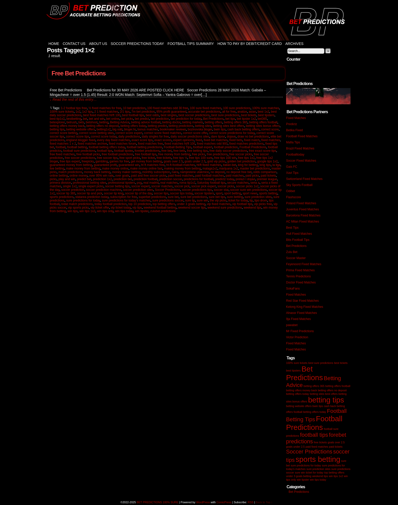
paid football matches (209, 175)
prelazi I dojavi (245, 179)
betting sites (203, 126)
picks (53, 179)
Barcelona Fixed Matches (303, 215)
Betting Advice (119, 122)
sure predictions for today (83, 200)
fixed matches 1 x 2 (63, 143)
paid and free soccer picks (148, 175)
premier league (267, 179)
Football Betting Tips (177, 147)
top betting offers (164, 204)
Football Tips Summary (191, 44)
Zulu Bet (291, 252)
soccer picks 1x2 (247, 186)
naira (175, 172)
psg (139, 182)
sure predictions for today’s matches (126, 200)
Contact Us (74, 44)
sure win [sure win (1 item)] (300, 472)
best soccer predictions (194, 115)
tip (251, 200)
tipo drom (260, 200)
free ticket (148, 158)
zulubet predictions (163, 211)
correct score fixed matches (162, 133)
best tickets (248, 115)
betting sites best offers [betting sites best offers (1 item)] (324, 393)
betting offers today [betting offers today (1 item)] (297, 393)
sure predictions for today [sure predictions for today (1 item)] (306, 465)
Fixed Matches (296, 118)
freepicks (87, 161)
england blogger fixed (80, 140)
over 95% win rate (101, 175)
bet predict (142, 119)
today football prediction (110, 204)
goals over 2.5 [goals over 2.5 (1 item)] (336, 442)
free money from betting (174, 154)
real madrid (151, 182)
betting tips (57, 129)
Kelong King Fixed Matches (304, 307)
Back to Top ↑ (264, 502)
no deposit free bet (239, 172)
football (60, 147)
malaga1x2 (210, 168)
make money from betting (83, 168)
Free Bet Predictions (79, 73)
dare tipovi (218, 136)
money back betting (97, 172)
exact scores (162, 140)
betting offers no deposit (102, 126)
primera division (60, 182)
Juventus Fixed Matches (302, 209)
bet (85, 119)
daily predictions (129, 136)
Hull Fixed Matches (299, 233)
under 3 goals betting (191, 204)
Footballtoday (295, 154)
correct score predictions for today (232, 133)
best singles (169, 115)
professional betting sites (89, 182)
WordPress (203, 502)
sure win (202, 200)
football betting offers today (107, 147)
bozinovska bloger (200, 129)
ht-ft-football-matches (180, 165)
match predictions (70, 172)
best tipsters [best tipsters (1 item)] (293, 370)
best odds (152, 115)
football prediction (226, 147)
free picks (198, 154)
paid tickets (268, 175)
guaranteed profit (105, 165)
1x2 (77, 111)
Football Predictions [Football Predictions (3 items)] (314, 422)
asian (252, 111)
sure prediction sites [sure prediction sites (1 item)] (318, 468)
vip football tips (242, 204)
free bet (166, 151)
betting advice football (145, 122)
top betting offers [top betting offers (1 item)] (334, 472)
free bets (179, 151)
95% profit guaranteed (171, 111)
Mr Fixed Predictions (300, 331)
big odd (117, 129)
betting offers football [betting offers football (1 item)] (337, 386)
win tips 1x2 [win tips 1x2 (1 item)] (336, 476)
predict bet (84, 179)
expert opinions (183, 140)
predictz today (224, 179)
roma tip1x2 (187, 182)
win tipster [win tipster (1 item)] (303, 479)
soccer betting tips (117, 186)
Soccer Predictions (167, 190)
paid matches (235, 175)
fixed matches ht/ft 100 (179, 143)
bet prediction (160, 119)
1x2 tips (87, 111)
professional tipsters (121, 182)
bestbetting (73, 119)
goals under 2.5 (195, 161)
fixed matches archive (92, 143)
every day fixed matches (113, 140)
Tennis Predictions (298, 276)
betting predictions (181, 126)
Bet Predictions (213, 119)
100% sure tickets (62, 111)
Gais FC (291, 167)
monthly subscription (156, 172)
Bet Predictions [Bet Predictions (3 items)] (304, 373)
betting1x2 (104, 129)
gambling (101, 161)
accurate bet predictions (204, 111)
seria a (254, 182)
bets (81, 122)
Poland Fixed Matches (301, 203)
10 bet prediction (134, 108)
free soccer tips (107, 158)
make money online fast (146, 168)
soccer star (221, 190)
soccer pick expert (203, 186)
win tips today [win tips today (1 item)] (318, 479)
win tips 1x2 (87, 211)
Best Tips (292, 227)
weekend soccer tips (192, 207)
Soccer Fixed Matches (301, 160)
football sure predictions (79, 151)
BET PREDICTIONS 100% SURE (199, 22)
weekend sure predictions (224, 207)
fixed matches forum (122, 143)
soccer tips (161, 193)
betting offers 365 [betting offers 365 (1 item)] (314, 386)
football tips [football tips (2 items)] (314, 435)
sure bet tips (217, 197)
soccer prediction (72, 190)
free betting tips (197, 151)
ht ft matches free (153, 165)
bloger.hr (130, 129)
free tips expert (70, 161)
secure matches (238, 182)
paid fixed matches (180, 175)
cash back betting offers (243, 129)
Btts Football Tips (297, 240)
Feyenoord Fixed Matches (303, 264)
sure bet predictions (193, 197)
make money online (115, 168)
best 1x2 (263, 111)
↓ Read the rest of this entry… (73, 99)
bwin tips (220, 129)
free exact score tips (262, 151)
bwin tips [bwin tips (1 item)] (317, 406)
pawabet (291, 325)
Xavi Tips (292, 173)
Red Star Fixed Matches (302, 300)
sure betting (235, 197)
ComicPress (224, 502)
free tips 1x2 (246, 158)
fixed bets (235, 140)
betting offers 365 (235, 122)
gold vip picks (216, 161)
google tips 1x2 (267, 161)
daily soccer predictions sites (190, 136)
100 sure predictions (237, 108)
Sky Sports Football (299, 185)
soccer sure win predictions (248, 190)
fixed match (251, 140)
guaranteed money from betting (71, 165)
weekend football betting (160, 207)
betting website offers (80, 129)
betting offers (213, 122)
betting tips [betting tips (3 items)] (326, 400)
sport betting (232, 193)
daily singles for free (155, 136)
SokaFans (293, 288)
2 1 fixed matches (106, 111)
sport (219, 193)
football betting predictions (144, 147)
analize (242, 111)
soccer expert (140, 186)
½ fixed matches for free (105, 108)
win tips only (105, 211)
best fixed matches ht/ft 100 (101, 115)
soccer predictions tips (197, 190)
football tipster (123, 151)
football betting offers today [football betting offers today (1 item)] (310, 411)
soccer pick (182, 186)
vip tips (137, 207)
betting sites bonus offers (263, 126)
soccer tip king (113, 193)
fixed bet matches (215, 140)
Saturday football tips (211, 182)
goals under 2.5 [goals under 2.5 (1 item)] (295, 446)
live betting (57, 168)
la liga (276, 165)
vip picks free (263, 204)
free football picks (88, 154)
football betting (77, 147)
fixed (198, 140)
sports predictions (62, 197)
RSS (251, 502)
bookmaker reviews (173, 129)
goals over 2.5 (173, 161)
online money (79, 175)
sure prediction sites (258, 197)
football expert (202, 147)
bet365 (262, 119)
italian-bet (229, 165)
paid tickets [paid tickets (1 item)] (335, 446)
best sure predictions (225, 115)
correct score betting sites (96, 133)
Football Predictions (252, 147)
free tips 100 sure (200, 158)
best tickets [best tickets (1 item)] (340, 362)
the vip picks (218, 200)
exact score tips (142, 140)
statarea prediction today (92, 197)
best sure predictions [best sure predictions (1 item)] (320, 362)
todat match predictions (77, 204)
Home (53, 44)
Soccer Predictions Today (137, 44)
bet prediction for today (186, 119)
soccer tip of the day (138, 193)
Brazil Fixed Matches (300, 148)
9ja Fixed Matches (298, 319)
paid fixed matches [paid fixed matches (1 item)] (317, 446)
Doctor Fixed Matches (301, 282)
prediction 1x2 (102, 179)
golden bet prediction (241, 161)
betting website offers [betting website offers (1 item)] (299, 406)
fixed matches (270, 140)
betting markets (192, 122)
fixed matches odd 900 (212, 143)
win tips (73, 211)
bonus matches (147, 129)
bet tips (230, 119)
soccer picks (226, 186)
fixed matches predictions (246, 143)
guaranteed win (129, 165)
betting (103, 122)
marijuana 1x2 (228, 168)
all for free (229, 111)
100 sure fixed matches (205, 108)
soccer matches (162, 186)
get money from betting (146, 161)
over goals (122, 175)
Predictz (291, 124)
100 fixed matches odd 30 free (167, 108)
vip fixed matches (219, 204)
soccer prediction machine (103, 190)
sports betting (268, 193)
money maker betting (126, 172)
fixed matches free (150, 143)
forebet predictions (147, 151)
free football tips (146, 154)
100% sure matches (265, 108)
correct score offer (195, 133)
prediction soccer (170, 179)
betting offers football (263, 122)
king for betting (248, 165)
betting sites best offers (228, 126)
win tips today (124, 211)
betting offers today (133, 126)
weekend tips (252, 207)
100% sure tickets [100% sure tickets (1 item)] (296, 362)
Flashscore (293, 197)
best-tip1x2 (57, 119)
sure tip (190, 200)
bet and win (96, 119)
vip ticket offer (100, 207)
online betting (59, 175)
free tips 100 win (225, 158)
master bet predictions (255, 168)
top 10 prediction (139, 204)
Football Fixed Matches (302, 136)
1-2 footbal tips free (74, 108)
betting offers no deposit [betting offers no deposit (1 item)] (332, 390)
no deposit (218, 172)
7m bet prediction (143, 111)
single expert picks (91, 186)
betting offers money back (67, 126)
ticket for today (238, 200)
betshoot (91, 122)
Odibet (290, 191)
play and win (66, 179)
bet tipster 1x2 (246, 119)
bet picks (127, 119)
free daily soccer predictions (228, 151)
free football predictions (117, 154)
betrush (72, 122)
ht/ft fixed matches (208, 165)
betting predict (157, 126)
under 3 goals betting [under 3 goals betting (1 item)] (298, 476)
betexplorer (57, 122)
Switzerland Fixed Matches (304, 179)
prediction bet (123, 179)
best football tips (133, 115)
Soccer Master (296, 258)
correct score (270, 129)
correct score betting (63, 133)
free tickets (164, 158)
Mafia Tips (293, 142)
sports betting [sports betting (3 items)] (317, 459)
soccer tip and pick (89, 193)
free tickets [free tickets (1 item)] (320, 442)
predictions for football (198, 179)
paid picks (252, 175)
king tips (265, 165)
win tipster (141, 211)
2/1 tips (125, 111)
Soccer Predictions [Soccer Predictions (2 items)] (309, 451)
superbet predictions (152, 197)
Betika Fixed (294, 130)
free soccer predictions (80, 158)
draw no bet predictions (253, 136)
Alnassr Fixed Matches (301, 313)
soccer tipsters (204, 193)
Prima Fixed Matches (300, 270)
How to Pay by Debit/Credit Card (250, 44)
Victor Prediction (297, 337)
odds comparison (264, 172)
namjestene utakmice (194, 172)
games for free (119, 161)
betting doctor (171, 122)
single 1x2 (70, 186)
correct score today (104, 136)
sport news (250, 193)
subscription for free (123, 197)
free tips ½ (180, 158)
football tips (104, 151)
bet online (112, 119)
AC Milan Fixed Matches (302, 221)
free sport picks (129, 158)
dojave (231, 136)
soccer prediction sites (138, 190)
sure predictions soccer (168, 200)
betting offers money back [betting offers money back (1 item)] (301, 390)
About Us (98, 44)
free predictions (217, 154)
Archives (294, 44)
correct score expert (128, 133)
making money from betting (182, 168)
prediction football (145, 179)
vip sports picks (78, 207)
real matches (169, 182)
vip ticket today (121, 207)
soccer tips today (181, 193)
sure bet (173, 197)
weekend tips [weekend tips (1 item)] (320, 476)
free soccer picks (240, 154)
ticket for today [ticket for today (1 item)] (314, 472)
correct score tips (77, 136)
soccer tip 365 (65, 193)
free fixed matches (62, 154)
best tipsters (266, 115)
